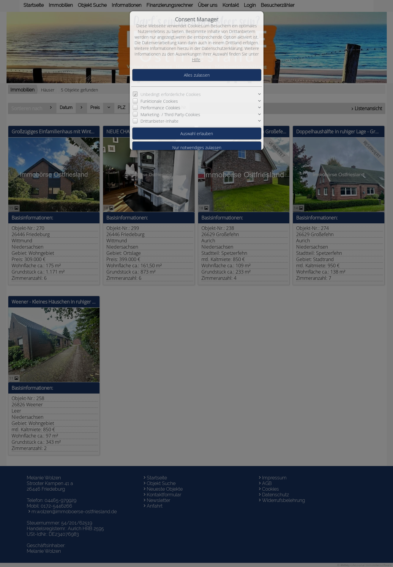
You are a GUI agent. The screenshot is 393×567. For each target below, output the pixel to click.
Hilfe (196, 59)
